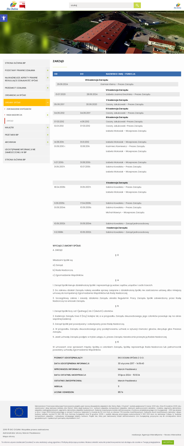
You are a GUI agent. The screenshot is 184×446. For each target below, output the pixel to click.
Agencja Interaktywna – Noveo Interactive (161, 434)
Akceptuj (167, 442)
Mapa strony (9, 436)
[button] (3, 18)
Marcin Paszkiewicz (31, 433)
